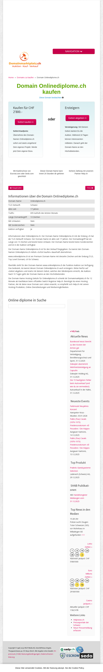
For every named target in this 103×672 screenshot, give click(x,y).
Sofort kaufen (26, 122)
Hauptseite (16, 188)
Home (11, 77)
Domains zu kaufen (25, 77)
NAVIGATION (73, 51)
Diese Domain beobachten (50, 97)
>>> (83, 535)
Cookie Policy (78, 668)
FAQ (90, 188)
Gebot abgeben (77, 118)
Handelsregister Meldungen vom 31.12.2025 (78, 498)
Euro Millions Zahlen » (88, 573)
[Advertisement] (51, 26)
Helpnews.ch (78, 619)
